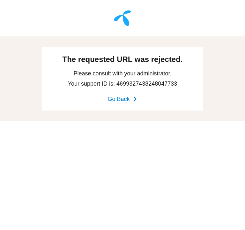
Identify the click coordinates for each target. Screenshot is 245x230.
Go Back (122, 99)
